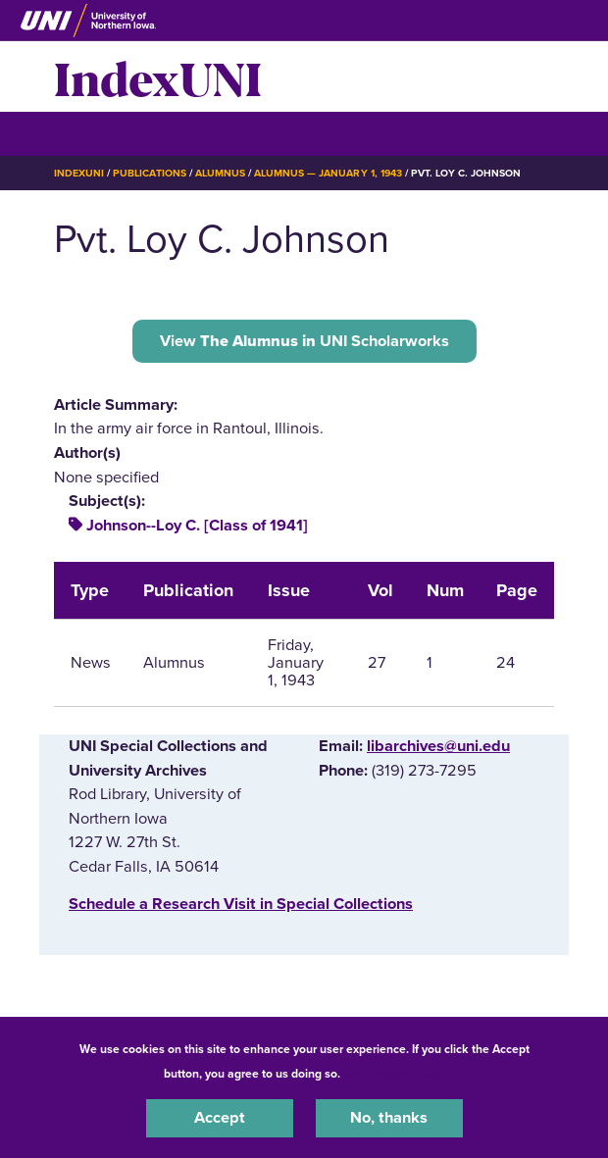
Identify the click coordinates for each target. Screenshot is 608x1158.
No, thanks (389, 1118)
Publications (149, 173)
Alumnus (220, 173)
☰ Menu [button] (89, 133)
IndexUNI (158, 76)
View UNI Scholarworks (304, 341)
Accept (219, 1118)
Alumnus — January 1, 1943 (328, 173)
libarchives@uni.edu (438, 746)
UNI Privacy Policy (395, 1074)
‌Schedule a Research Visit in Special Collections (241, 904)
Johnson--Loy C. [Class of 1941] (197, 525)
